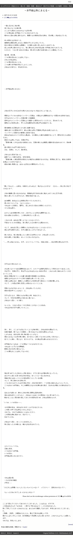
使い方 (23, 6)
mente (71, 524)
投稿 (28, 6)
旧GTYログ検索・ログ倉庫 (52, 6)
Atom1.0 (15, 533)
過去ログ (39, 6)
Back (70, 6)
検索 (32, 6)
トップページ (5, 6)
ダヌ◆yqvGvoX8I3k (10, 17)
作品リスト (15, 6)
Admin (65, 6)
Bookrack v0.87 (67, 533)
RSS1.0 (3, 533)
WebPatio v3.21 (53, 533)
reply (25, 527)
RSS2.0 (9, 533)
